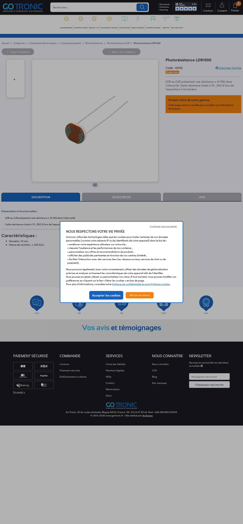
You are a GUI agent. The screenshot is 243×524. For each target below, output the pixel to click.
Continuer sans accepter (163, 226)
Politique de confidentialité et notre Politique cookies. (141, 284)
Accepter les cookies (106, 295)
